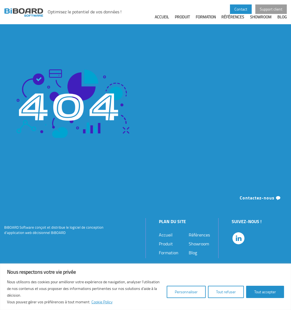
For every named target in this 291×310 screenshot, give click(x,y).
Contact (240, 9)
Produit (182, 21)
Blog (282, 21)
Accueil (162, 21)
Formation (206, 21)
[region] (145, 286)
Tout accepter (265, 291)
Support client (271, 9)
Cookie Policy (102, 301)
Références (232, 21)
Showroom (260, 21)
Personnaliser (186, 291)
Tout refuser (226, 291)
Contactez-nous (260, 202)
